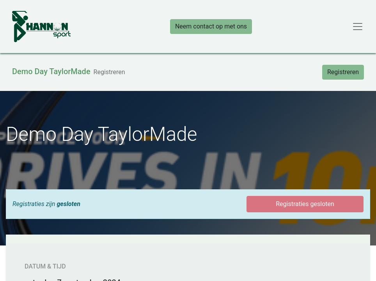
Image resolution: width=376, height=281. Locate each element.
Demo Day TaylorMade (51, 71)
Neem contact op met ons (211, 26)
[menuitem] (109, 72)
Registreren (343, 72)
